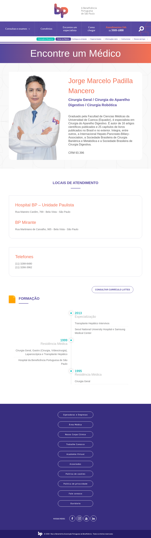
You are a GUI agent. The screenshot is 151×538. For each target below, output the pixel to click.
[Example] (79, 518)
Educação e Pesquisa (45, 39)
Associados (75, 464)
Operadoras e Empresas (75, 414)
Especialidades (97, 39)
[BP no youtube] (86, 518)
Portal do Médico (63, 39)
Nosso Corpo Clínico (75, 434)
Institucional (127, 39)
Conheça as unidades (81, 39)
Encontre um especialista (70, 29)
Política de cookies (75, 474)
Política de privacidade (75, 484)
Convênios (46, 28)
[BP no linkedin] (93, 518)
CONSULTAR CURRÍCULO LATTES (112, 289)
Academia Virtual (75, 454)
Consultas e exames (17, 31)
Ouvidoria (75, 503)
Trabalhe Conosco (75, 444)
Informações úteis (112, 39)
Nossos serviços (141, 39)
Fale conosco (75, 493)
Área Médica (75, 424)
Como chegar (91, 29)
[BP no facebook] (72, 518)
